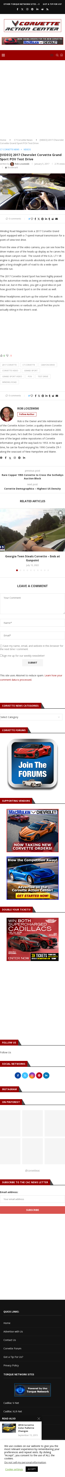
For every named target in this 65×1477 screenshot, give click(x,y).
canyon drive (48, 365)
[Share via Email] (56, 218)
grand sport (31, 370)
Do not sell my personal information (25, 1462)
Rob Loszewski (28, 408)
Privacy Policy (11, 1365)
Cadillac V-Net (11, 1403)
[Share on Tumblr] (49, 218)
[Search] (57, 55)
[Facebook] (17, 9)
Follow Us (5, 1052)
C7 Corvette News (23, 139)
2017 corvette (9, 365)
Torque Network (12, 1419)
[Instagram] (27, 9)
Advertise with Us (13, 1331)
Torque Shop (10, 1428)
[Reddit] (42, 9)
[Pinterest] (32, 9)
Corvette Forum (12, 1348)
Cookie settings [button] (14, 1469)
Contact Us (9, 1340)
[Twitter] (22, 9)
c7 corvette (29, 365)
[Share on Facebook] (35, 218)
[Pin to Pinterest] (42, 218)
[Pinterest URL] (32, 1123)
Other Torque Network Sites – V (21, 4)
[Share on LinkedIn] (46, 218)
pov (30, 376)
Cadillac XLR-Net (12, 1411)
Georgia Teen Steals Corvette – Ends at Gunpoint (32, 558)
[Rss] (47, 9)
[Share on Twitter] (38, 218)
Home (3, 139)
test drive (43, 376)
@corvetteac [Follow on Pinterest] (32, 1170)
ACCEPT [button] (32, 1469)
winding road (9, 382)
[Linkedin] (37, 9)
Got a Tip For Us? (52, 4)
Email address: (9, 1192)
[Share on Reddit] (52, 218)
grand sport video (12, 376)
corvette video (10, 370)
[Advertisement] (32, 98)
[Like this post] (32, 218)
